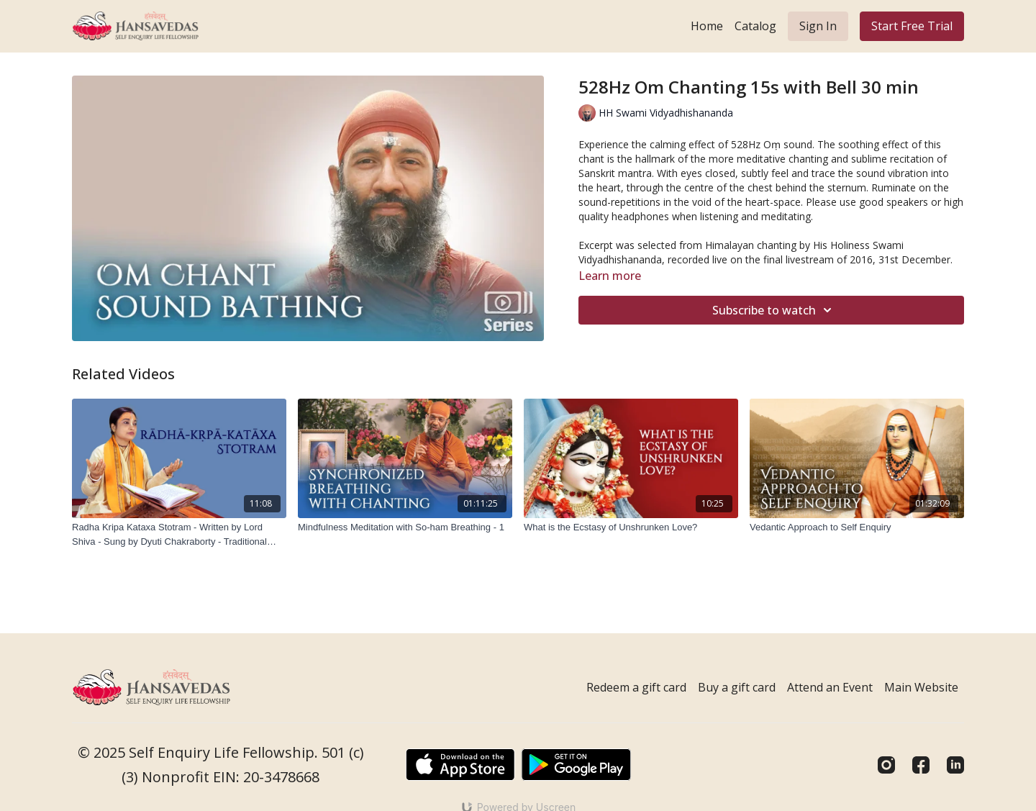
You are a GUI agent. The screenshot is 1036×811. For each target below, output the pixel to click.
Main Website (921, 687)
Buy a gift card (737, 687)
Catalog (755, 26)
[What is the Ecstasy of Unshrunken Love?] (631, 527)
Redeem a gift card (636, 687)
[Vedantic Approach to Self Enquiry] (857, 527)
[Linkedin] (955, 765)
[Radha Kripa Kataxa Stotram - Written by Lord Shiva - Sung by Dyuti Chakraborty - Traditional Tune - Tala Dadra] (179, 534)
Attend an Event (830, 687)
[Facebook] (921, 765)
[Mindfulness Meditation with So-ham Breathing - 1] (405, 527)
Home (707, 26)
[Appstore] (460, 764)
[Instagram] (886, 765)
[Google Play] (576, 764)
